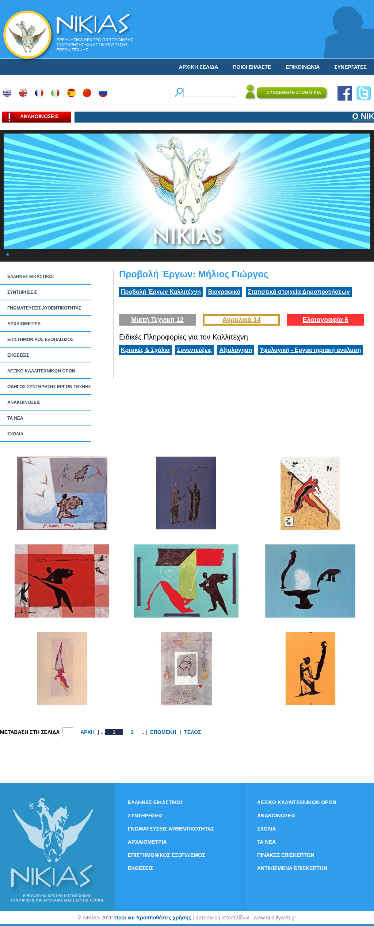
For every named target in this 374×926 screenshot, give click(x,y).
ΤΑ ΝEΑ (15, 418)
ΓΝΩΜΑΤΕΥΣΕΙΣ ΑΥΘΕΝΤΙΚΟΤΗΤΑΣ (44, 308)
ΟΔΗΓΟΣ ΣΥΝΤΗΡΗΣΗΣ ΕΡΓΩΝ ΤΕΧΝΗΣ (49, 386)
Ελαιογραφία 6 (325, 319)
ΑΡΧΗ (87, 732)
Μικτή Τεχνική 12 (157, 319)
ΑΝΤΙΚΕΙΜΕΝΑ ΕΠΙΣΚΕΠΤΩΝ (292, 868)
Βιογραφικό (224, 292)
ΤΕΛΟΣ (192, 732)
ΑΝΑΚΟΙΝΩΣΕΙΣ (24, 402)
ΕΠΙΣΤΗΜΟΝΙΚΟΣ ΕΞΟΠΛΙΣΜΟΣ (40, 339)
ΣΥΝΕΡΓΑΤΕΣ (350, 67)
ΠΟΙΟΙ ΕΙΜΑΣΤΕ (252, 67)
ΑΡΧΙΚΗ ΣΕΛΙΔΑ (198, 67)
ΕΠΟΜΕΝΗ (163, 732)
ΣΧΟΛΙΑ (15, 433)
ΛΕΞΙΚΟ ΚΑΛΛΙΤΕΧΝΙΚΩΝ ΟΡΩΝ (41, 371)
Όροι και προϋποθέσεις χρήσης (152, 918)
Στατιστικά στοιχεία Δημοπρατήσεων (299, 292)
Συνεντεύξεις (194, 350)
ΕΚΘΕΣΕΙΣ (18, 355)
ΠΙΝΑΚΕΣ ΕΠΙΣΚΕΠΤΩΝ (285, 855)
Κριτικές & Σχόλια (145, 350)
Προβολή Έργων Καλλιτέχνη (161, 292)
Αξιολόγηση (235, 350)
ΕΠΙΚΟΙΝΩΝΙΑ (303, 67)
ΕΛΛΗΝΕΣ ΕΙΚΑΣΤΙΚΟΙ (30, 276)
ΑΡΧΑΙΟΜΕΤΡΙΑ (24, 323)
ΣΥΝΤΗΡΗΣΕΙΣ (22, 292)
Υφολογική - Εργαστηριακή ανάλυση (310, 350)
